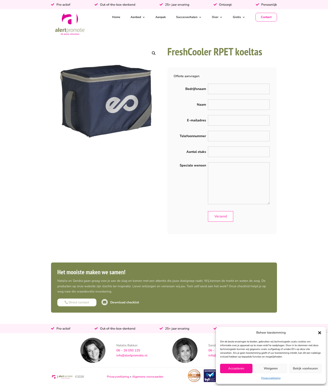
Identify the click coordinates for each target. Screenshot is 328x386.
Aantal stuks (196, 152)
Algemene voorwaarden (147, 377)
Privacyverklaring (271, 378)
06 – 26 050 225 (128, 350)
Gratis (237, 17)
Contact (266, 17)
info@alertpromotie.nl (131, 355)
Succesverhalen (186, 17)
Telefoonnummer (193, 136)
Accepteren (236, 368)
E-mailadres (196, 120)
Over (215, 17)
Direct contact (77, 302)
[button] (320, 333)
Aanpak (160, 17)
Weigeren (271, 368)
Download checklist (120, 302)
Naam (201, 105)
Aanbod (136, 17)
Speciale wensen (193, 165)
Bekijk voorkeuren (305, 368)
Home (116, 17)
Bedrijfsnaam (195, 89)
